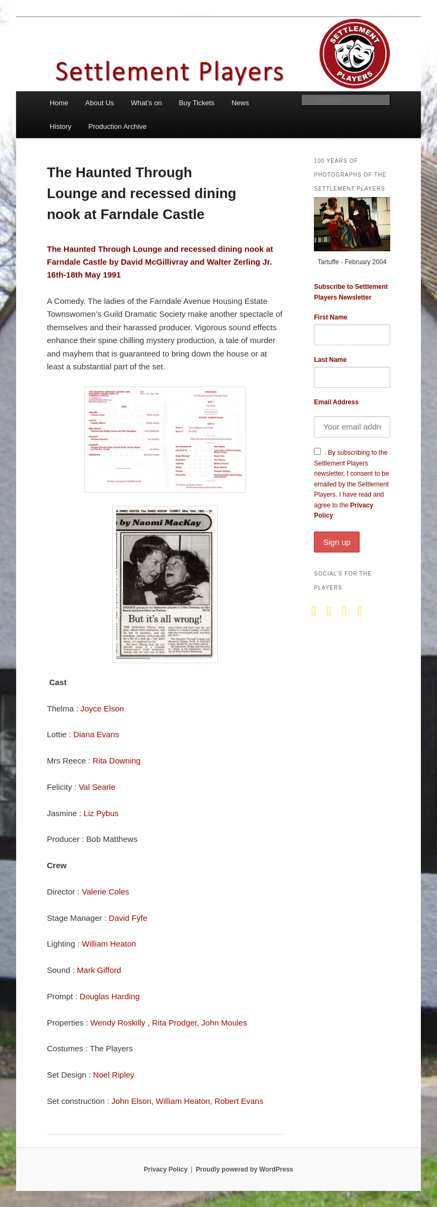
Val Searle (96, 786)
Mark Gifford (99, 970)
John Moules (224, 1022)
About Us (99, 103)
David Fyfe (128, 917)
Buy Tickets (196, 103)
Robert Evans (238, 1101)
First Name (330, 317)
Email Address (336, 402)
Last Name (330, 359)
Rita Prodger (174, 1022)
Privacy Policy (165, 1169)
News (240, 103)
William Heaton (109, 943)
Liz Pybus (101, 813)
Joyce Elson (102, 708)
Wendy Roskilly (118, 1022)
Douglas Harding (110, 996)
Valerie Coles (105, 891)
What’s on (146, 103)
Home (58, 103)
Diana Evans (96, 734)
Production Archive (117, 126)
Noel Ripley (113, 1074)
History (60, 126)
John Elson (131, 1101)
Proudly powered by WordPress (244, 1169)
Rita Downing (116, 760)
